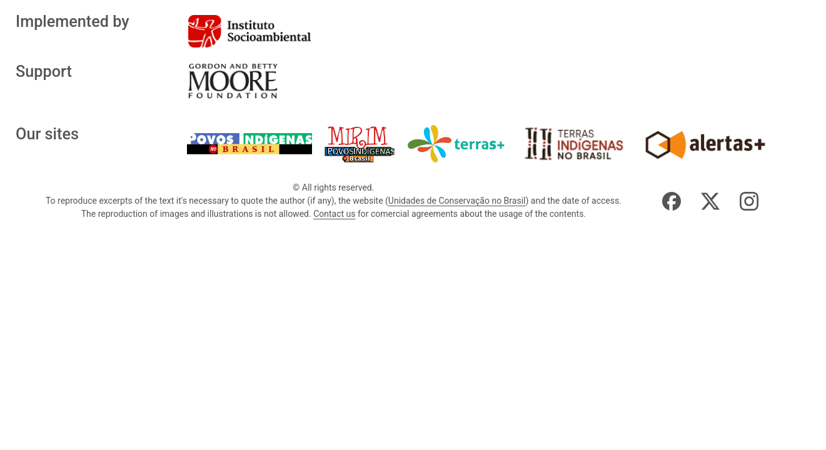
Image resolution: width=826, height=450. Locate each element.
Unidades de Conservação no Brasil (457, 201)
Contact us (334, 214)
